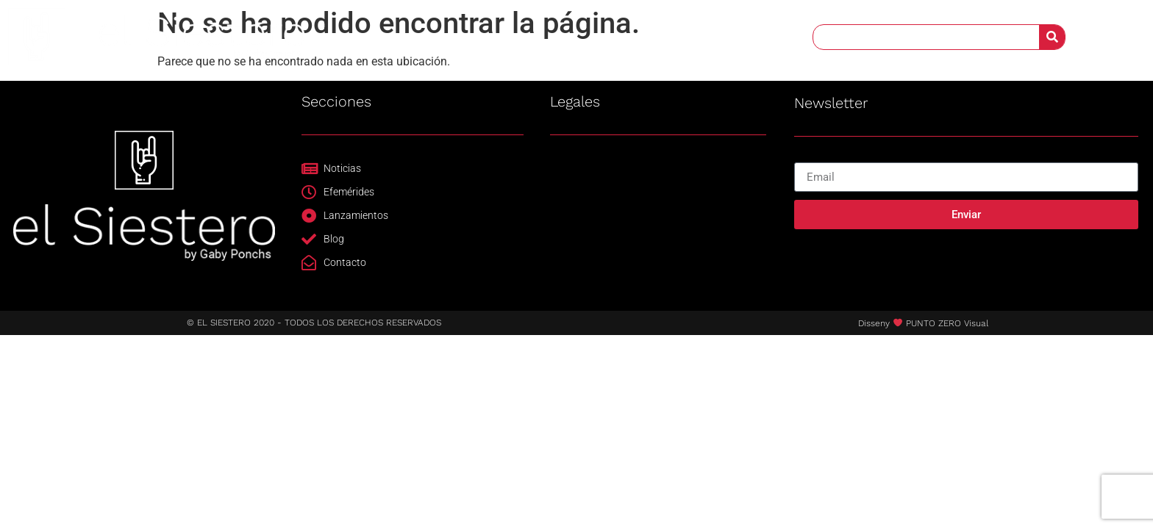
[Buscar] (1052, 36)
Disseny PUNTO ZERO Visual (923, 323)
